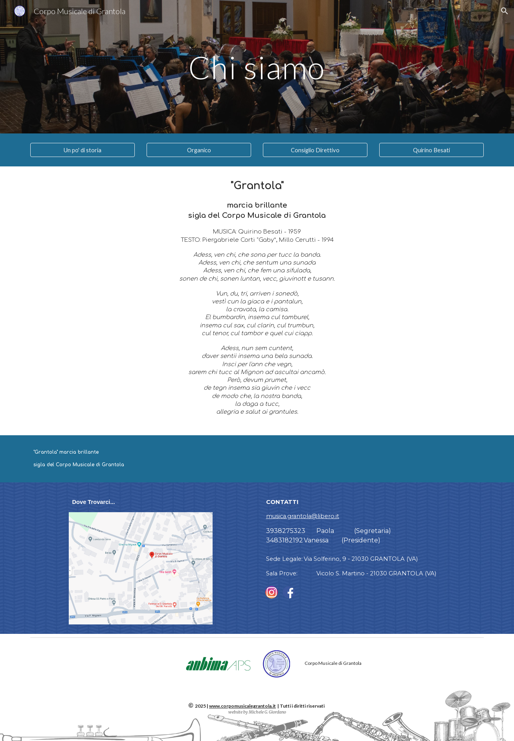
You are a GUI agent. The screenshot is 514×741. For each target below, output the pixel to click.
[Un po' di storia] (82, 150)
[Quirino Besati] (431, 150)
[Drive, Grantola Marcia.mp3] (373, 459)
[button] (504, 11)
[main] (257, 66)
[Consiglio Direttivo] (315, 150)
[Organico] (199, 150)
